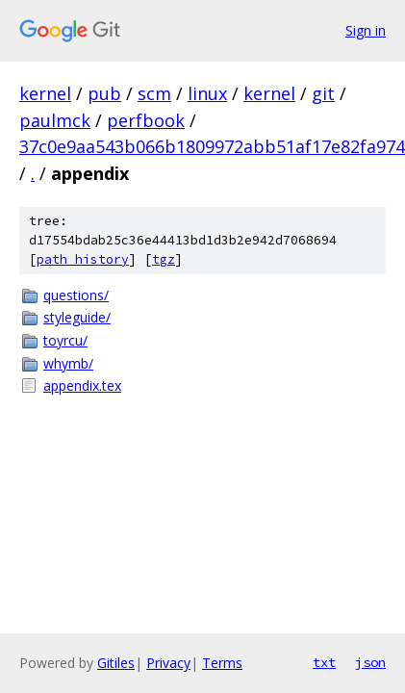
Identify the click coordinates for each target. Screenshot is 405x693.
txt (324, 662)
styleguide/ (77, 317)
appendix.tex (82, 385)
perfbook (146, 120)
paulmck (54, 120)
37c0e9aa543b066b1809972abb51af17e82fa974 (212, 146)
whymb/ (68, 363)
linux (207, 93)
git (323, 93)
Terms (222, 663)
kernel (45, 93)
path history (83, 259)
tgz (163, 259)
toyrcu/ (65, 340)
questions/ (76, 295)
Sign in (365, 30)
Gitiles (116, 663)
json (370, 662)
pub (104, 93)
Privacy (168, 663)
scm (154, 93)
